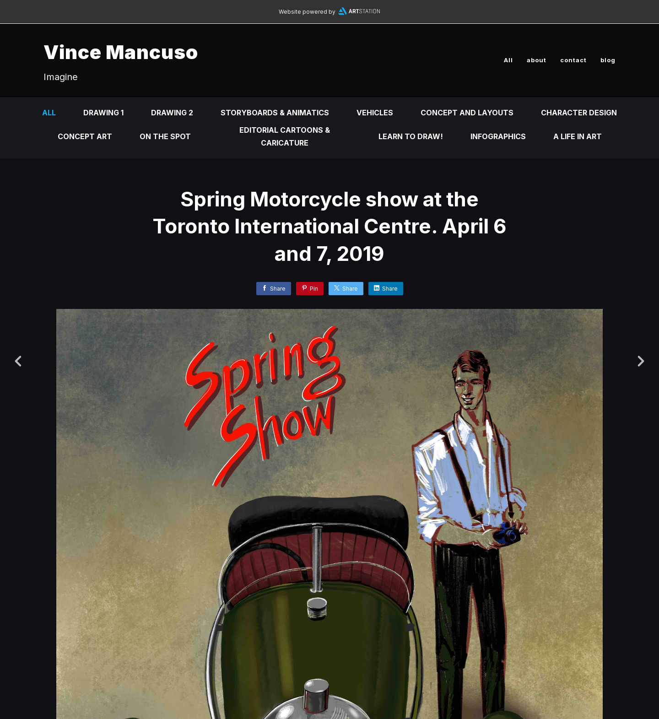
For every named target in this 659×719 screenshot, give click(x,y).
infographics (498, 136)
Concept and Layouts (467, 112)
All (508, 60)
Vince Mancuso (120, 52)
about (536, 60)
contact (573, 60)
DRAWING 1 (103, 112)
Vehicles (375, 112)
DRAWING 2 (172, 112)
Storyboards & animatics (275, 112)
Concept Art (85, 136)
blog (608, 60)
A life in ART (577, 136)
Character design (579, 112)
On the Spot (165, 136)
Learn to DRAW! (410, 136)
